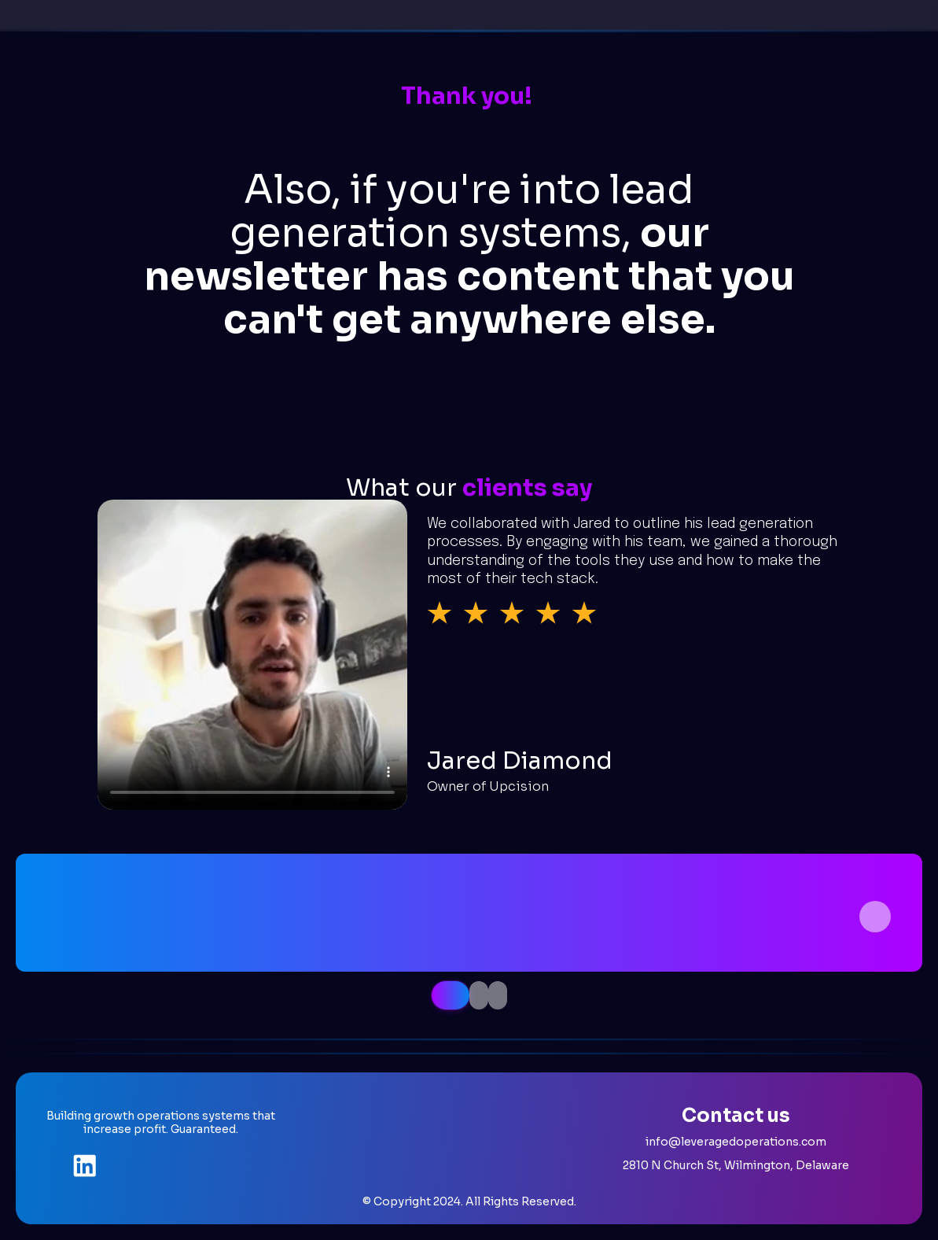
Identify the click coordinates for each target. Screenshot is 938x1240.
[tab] (450, 995)
